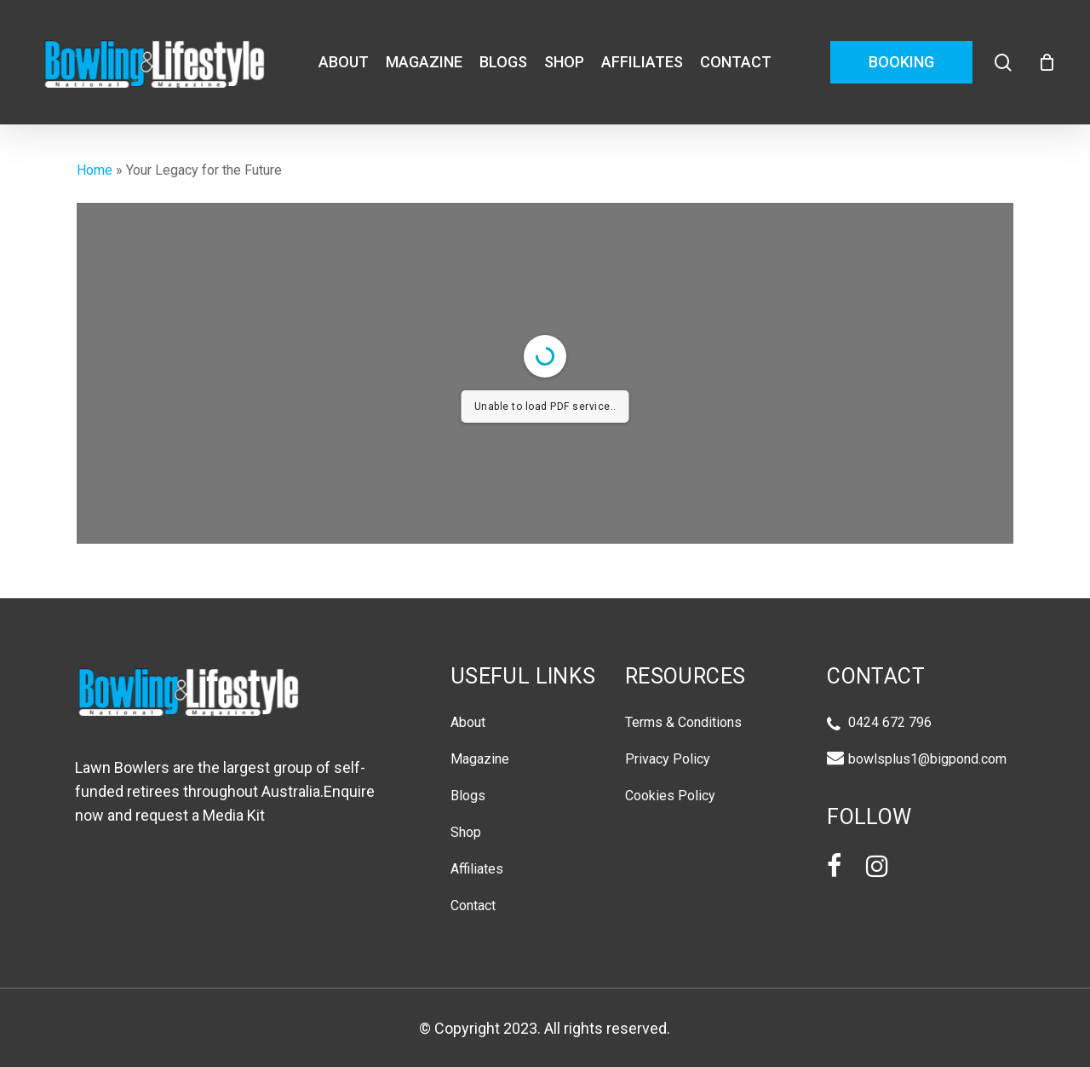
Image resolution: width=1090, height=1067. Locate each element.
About (467, 722)
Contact (473, 905)
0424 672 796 (890, 723)
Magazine (479, 759)
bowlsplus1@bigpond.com (927, 758)
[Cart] (1046, 62)
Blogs (467, 795)
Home (94, 170)
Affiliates (476, 869)
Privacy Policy (667, 759)
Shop (465, 832)
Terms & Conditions (683, 722)
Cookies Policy (670, 795)
